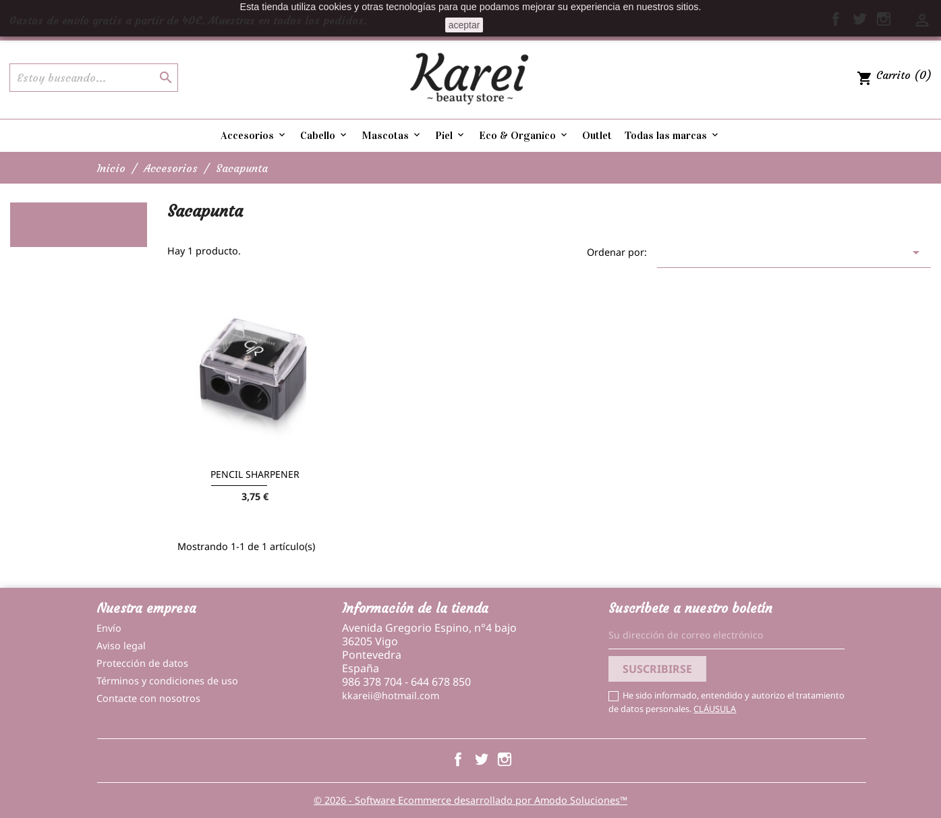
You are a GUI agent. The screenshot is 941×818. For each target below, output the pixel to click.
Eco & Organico (524, 135)
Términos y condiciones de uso (167, 680)
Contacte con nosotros (148, 698)
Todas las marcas (672, 135)
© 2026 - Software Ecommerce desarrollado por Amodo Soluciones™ (470, 800)
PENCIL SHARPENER (255, 474)
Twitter (481, 759)
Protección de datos (142, 663)
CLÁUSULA (714, 709)
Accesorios (254, 135)
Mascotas (392, 135)
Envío (108, 628)
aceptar (464, 25)
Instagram (504, 759)
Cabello (324, 135)
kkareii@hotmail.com (390, 695)
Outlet (597, 135)
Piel (450, 135)
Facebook (458, 759)
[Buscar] (93, 77)
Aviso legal (121, 645)
